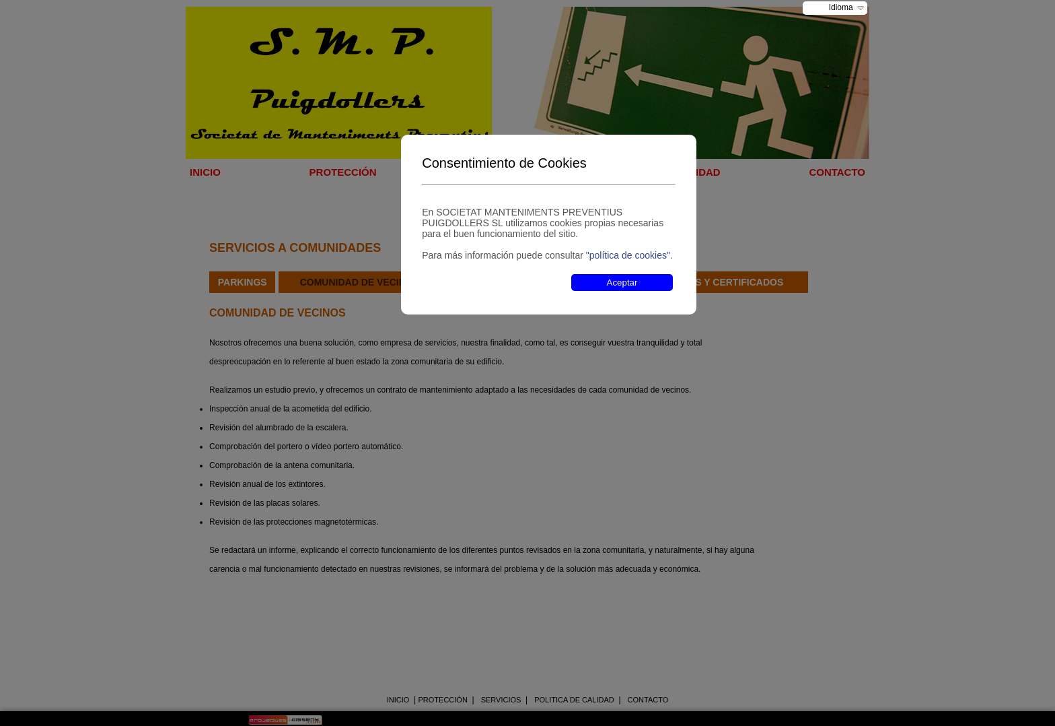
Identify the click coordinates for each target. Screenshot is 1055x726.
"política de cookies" (628, 255)
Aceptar (622, 282)
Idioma (841, 7)
